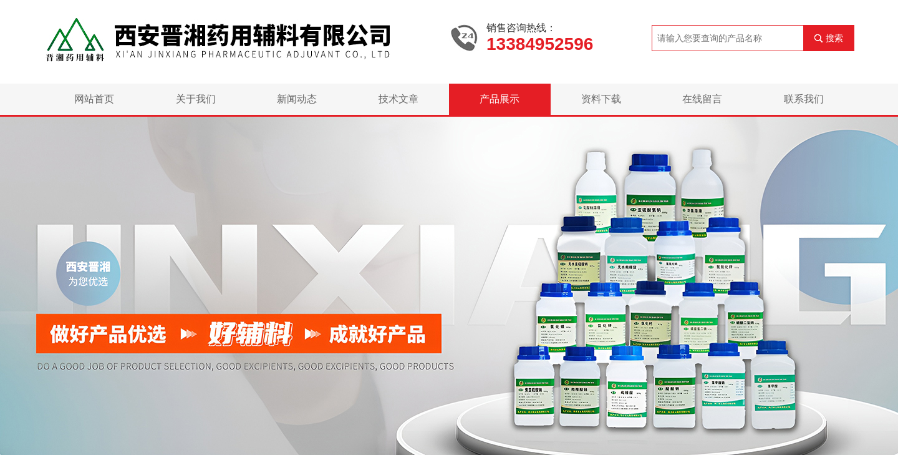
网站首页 (94, 99)
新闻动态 (297, 99)
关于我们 (196, 99)
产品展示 (499, 99)
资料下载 (601, 99)
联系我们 (804, 99)
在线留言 (702, 99)
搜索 (834, 38)
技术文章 (398, 99)
